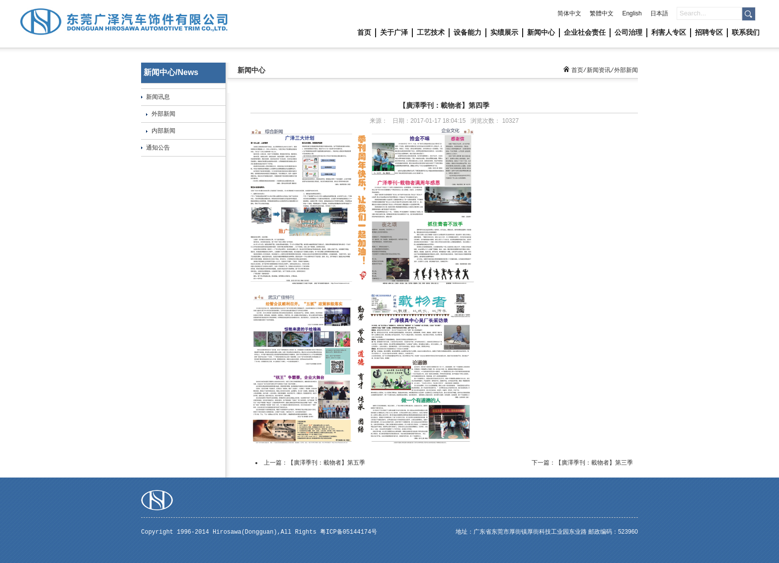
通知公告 (158, 147)
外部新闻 (163, 113)
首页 (364, 32)
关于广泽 (394, 32)
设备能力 (467, 32)
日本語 (659, 13)
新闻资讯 (599, 70)
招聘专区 (709, 32)
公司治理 (628, 32)
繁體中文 (602, 13)
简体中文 (569, 13)
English (631, 13)
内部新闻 (163, 130)
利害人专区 (668, 32)
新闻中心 (541, 32)
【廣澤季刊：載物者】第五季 (326, 462)
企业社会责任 (585, 32)
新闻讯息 (158, 96)
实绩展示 (504, 32)
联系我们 (746, 32)
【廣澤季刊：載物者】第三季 (594, 462)
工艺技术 (431, 32)
